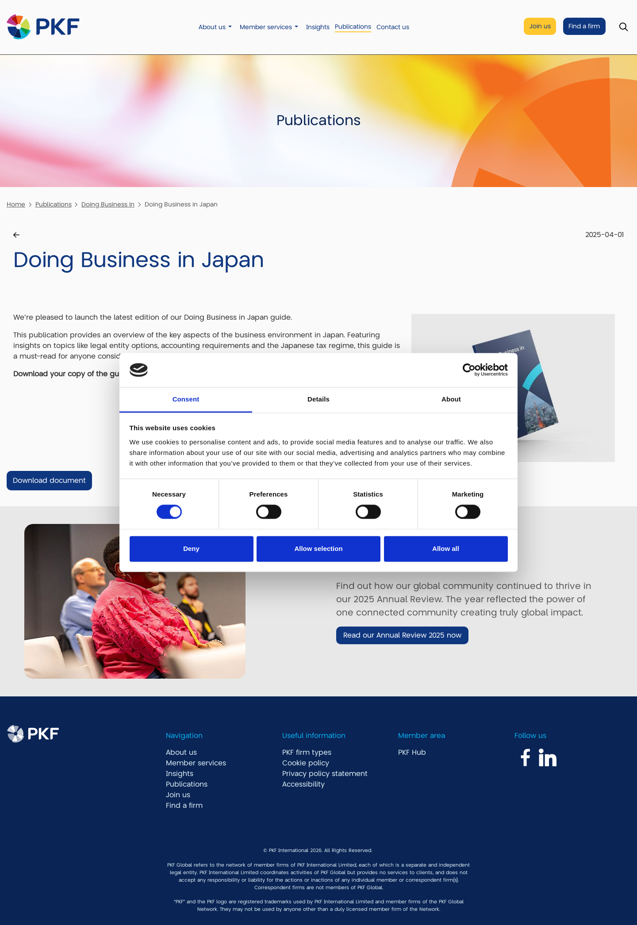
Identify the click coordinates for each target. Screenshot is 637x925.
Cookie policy (305, 763)
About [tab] (451, 399)
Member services (266, 27)
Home (16, 204)
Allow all (445, 548)
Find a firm (584, 26)
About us (212, 27)
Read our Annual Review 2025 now (402, 635)
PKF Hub (412, 752)
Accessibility (303, 784)
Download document (49, 480)
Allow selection (318, 548)
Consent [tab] (186, 399)
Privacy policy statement (325, 773)
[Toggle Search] (623, 27)
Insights (318, 27)
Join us (540, 26)
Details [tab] (318, 399)
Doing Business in (107, 204)
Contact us (392, 27)
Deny (191, 548)
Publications (353, 27)
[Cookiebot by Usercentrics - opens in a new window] (469, 370)
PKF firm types (306, 752)
